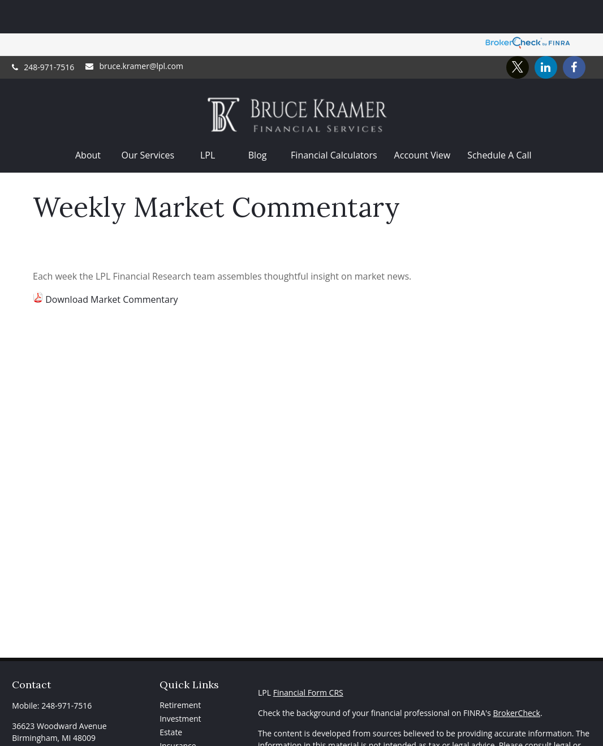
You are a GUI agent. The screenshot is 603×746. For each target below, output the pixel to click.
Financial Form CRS (308, 659)
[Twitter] (517, 34)
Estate (171, 698)
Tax (166, 726)
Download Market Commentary (111, 266)
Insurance (178, 712)
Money (172, 739)
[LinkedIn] (546, 34)
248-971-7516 (43, 34)
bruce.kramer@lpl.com (134, 33)
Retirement (180, 671)
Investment (180, 685)
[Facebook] (574, 34)
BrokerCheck (516, 679)
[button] (88, 121)
